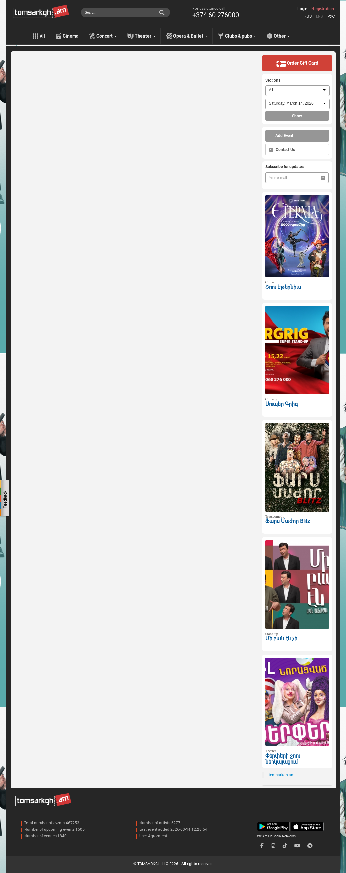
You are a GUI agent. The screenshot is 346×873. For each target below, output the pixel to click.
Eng (319, 16)
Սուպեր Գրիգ (281, 404)
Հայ (308, 16)
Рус (331, 16)
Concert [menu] (106, 36)
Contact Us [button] (282, 150)
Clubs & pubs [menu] (240, 36)
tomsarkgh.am (282, 775)
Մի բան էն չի (281, 639)
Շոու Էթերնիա (283, 287)
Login (302, 8)
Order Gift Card (297, 64)
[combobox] (297, 90)
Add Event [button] (281, 135)
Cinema (71, 36)
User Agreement (153, 836)
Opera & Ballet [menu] (190, 36)
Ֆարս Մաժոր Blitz (287, 521)
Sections (272, 80)
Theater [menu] (145, 36)
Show (297, 116)
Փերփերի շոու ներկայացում (282, 759)
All (42, 36)
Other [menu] (282, 36)
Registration (322, 8)
